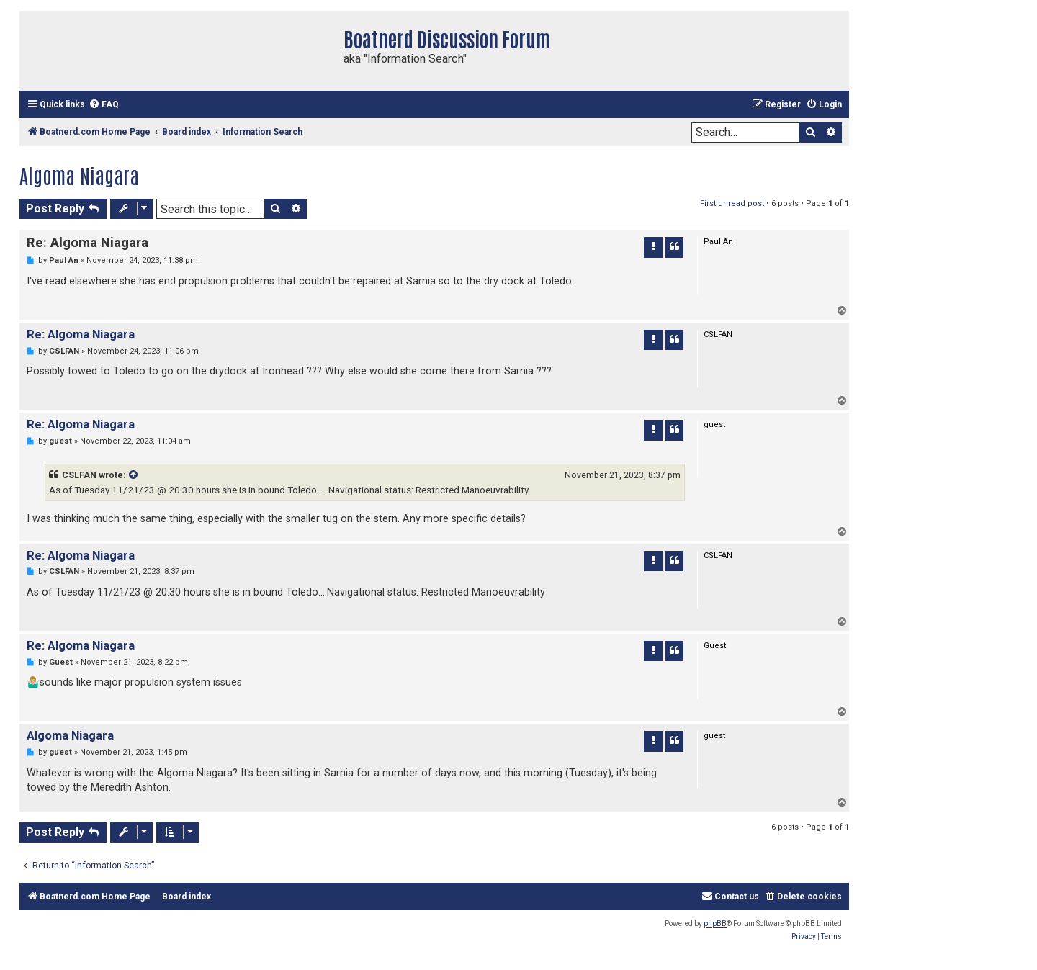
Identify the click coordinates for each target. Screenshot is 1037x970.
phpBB (715, 924)
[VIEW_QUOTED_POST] (133, 475)
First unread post (732, 203)
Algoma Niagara (79, 175)
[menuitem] (104, 104)
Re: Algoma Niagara (87, 243)
